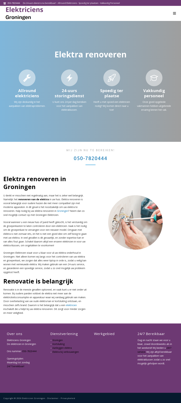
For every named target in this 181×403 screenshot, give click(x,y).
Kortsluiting (58, 344)
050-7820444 (14, 3)
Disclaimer (53, 398)
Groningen (62, 210)
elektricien (71, 305)
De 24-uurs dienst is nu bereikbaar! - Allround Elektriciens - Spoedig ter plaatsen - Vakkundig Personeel (71, 3)
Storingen (57, 340)
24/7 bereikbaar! (15, 366)
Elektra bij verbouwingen (65, 351)
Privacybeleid (68, 398)
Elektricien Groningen (33, 398)
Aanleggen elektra (62, 347)
